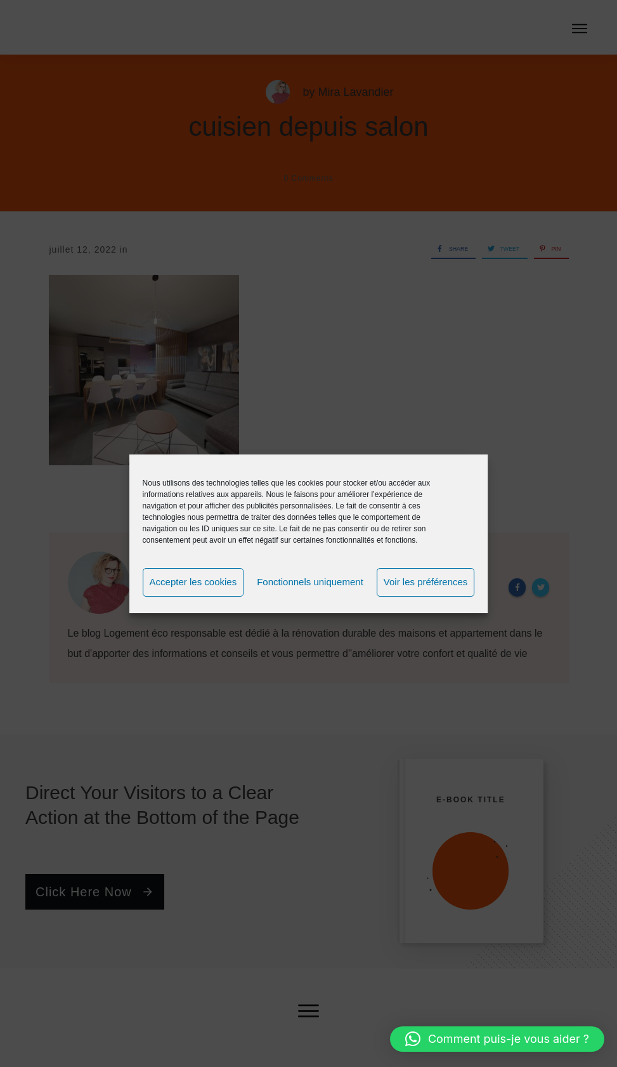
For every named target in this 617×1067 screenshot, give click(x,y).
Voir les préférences (426, 581)
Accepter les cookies (193, 581)
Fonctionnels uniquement (310, 581)
